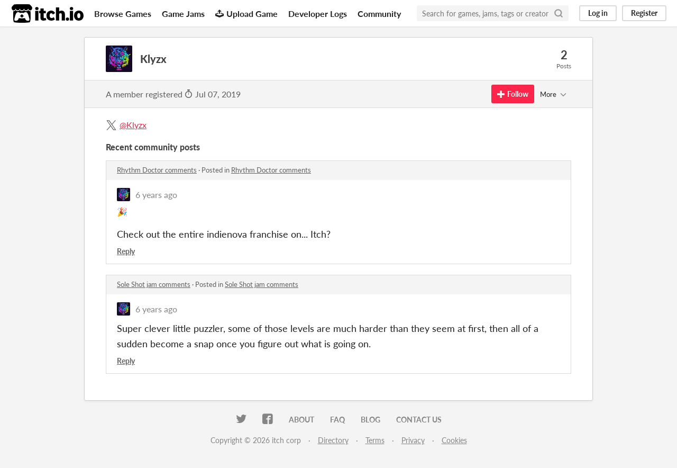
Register (644, 12)
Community (379, 13)
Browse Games (122, 13)
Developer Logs (317, 13)
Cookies (454, 440)
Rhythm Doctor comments (157, 170)
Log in (598, 12)
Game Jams (183, 13)
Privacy (413, 440)
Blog (370, 419)
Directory (333, 440)
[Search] (558, 13)
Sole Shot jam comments (153, 284)
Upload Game (246, 13)
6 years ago (156, 195)
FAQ (337, 419)
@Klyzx (133, 125)
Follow (512, 93)
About (301, 419)
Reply (126, 251)
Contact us (419, 419)
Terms (375, 440)
